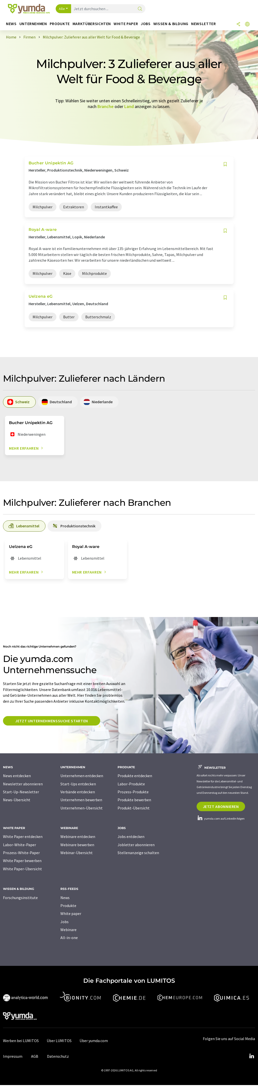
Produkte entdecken (135, 775)
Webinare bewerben (77, 844)
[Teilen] (238, 24)
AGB (34, 1056)
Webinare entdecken (77, 836)
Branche (105, 106)
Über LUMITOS (59, 1040)
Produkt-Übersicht (134, 807)
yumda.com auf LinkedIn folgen (221, 818)
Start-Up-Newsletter (21, 791)
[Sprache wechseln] (247, 24)
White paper (70, 913)
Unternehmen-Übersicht (81, 807)
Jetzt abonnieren (221, 806)
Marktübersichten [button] (92, 23)
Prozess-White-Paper (21, 852)
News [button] (11, 23)
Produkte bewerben (134, 799)
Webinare (68, 929)
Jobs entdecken (131, 836)
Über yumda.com (94, 1040)
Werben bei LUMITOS (21, 1040)
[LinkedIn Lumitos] (251, 1056)
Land (129, 106)
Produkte (68, 905)
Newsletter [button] (203, 23)
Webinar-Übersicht (76, 852)
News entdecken (17, 775)
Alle (62, 8)
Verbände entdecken (77, 791)
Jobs (64, 921)
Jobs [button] (146, 23)
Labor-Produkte (131, 783)
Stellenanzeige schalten (138, 852)
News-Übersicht (16, 799)
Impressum (12, 1056)
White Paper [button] (126, 23)
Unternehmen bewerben (81, 799)
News (65, 897)
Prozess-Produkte (133, 791)
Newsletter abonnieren (23, 783)
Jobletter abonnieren (136, 844)
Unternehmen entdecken (81, 775)
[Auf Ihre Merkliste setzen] (225, 164)
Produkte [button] (60, 23)
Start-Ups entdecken (78, 783)
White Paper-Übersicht (22, 868)
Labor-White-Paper (19, 844)
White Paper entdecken (23, 836)
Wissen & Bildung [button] (170, 23)
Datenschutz (58, 1056)
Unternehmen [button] (33, 23)
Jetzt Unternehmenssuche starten (51, 720)
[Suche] (139, 9)
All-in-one (69, 937)
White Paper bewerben (22, 860)
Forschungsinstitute (20, 897)
